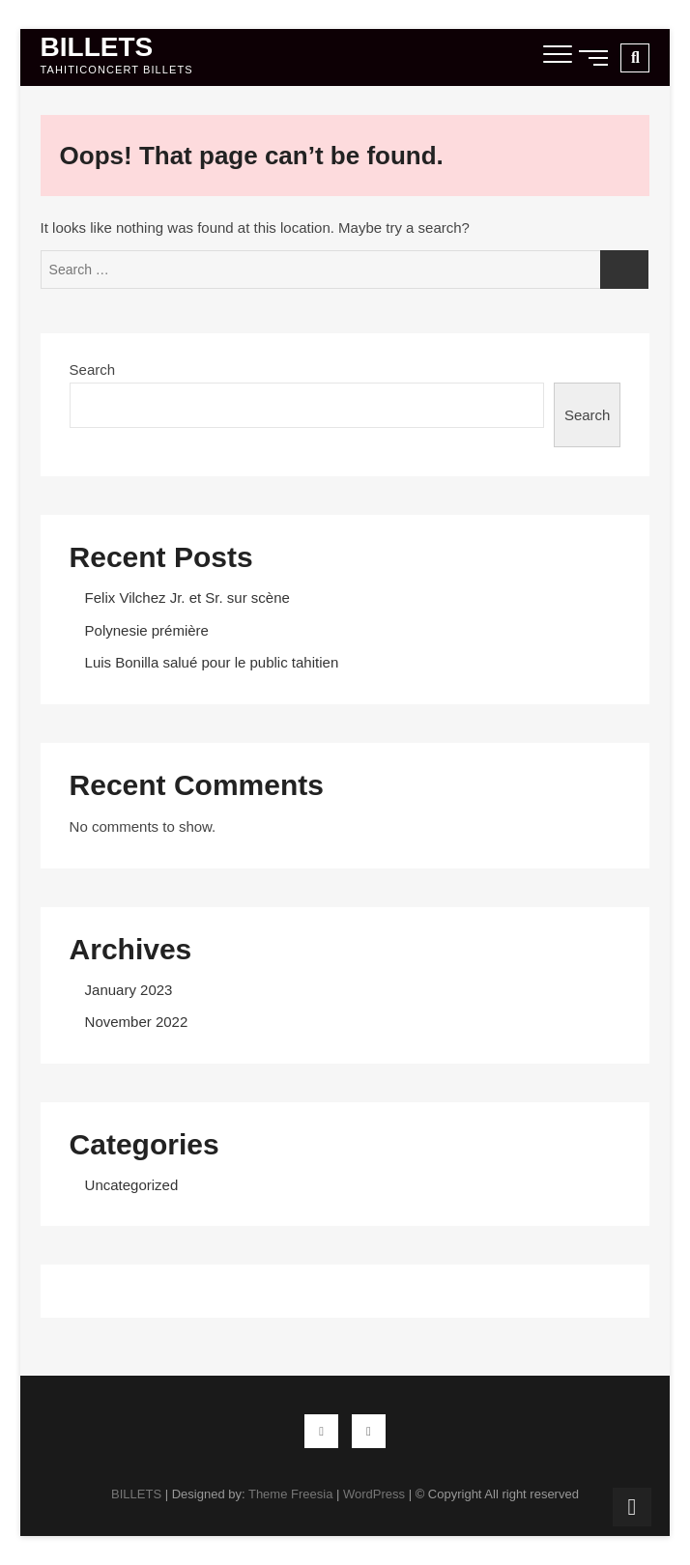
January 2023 (129, 990)
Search (93, 369)
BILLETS (97, 47)
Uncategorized (132, 1185)
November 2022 (136, 1021)
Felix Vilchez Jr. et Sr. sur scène (187, 597)
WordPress (374, 1494)
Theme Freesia (290, 1494)
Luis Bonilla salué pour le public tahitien (212, 662)
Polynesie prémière (147, 630)
